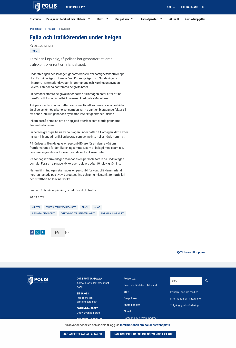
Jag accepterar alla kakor (82, 334)
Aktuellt (51, 28)
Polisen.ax (36, 28)
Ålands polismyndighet (112, 213)
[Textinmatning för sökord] (186, 281)
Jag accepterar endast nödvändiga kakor (143, 334)
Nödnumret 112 (75, 7)
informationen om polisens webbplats (145, 325)
